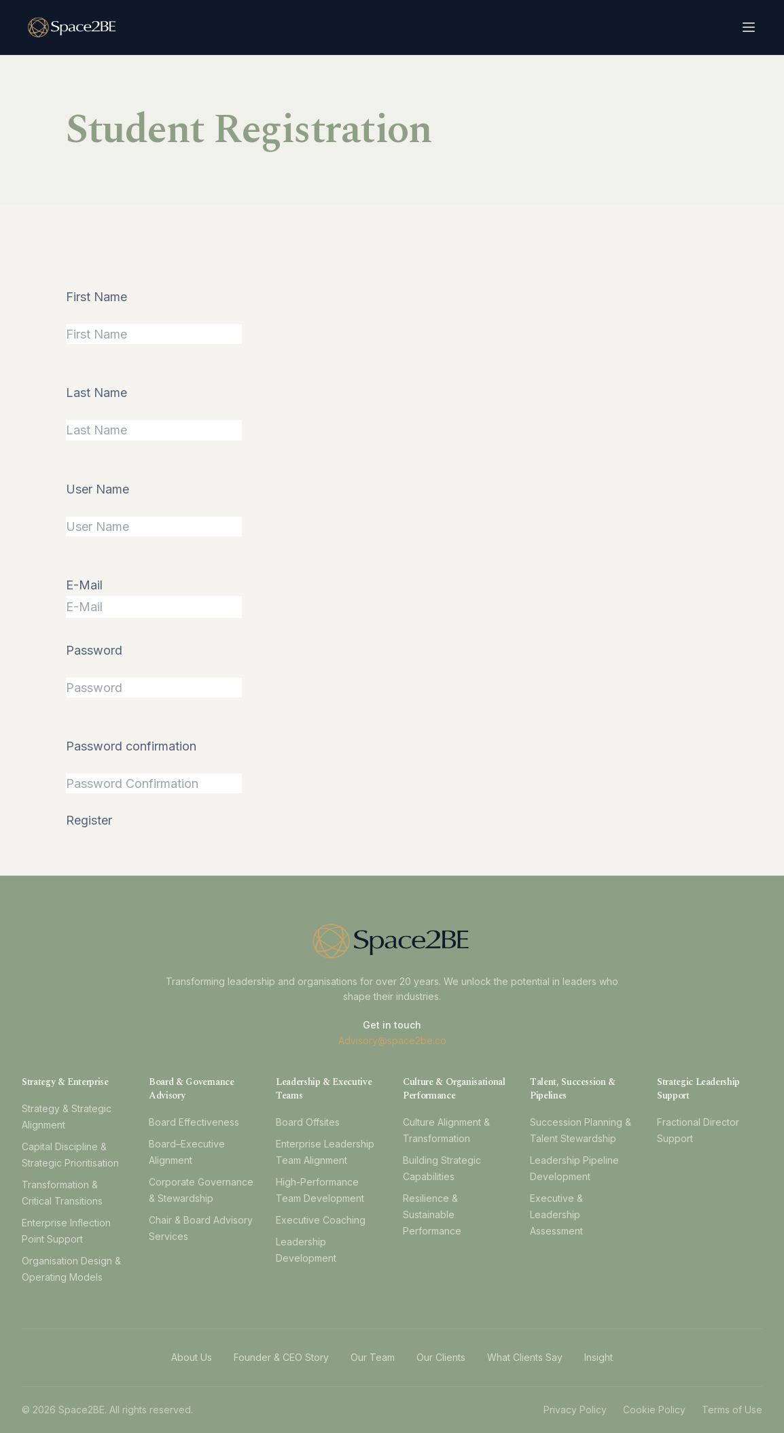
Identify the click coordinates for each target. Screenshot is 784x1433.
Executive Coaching (321, 1220)
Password (94, 650)
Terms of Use (732, 1409)
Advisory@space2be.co (392, 1040)
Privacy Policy (575, 1409)
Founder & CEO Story (281, 1357)
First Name (96, 297)
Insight (598, 1357)
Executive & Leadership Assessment (556, 1214)
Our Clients (440, 1357)
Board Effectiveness (194, 1122)
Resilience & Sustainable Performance (432, 1214)
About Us (191, 1357)
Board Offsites (308, 1122)
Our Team (373, 1357)
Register (89, 820)
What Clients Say (525, 1357)
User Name (97, 489)
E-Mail (84, 585)
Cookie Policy (654, 1409)
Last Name (96, 392)
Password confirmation (131, 746)
